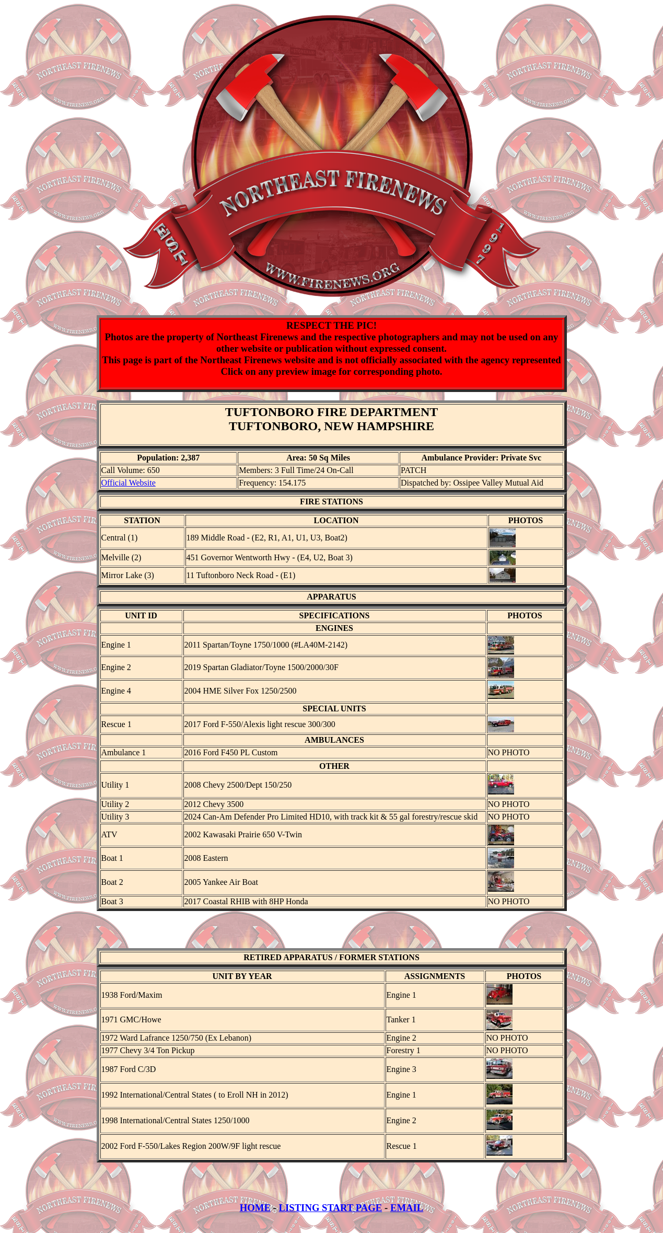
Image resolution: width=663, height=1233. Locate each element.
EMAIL (406, 1217)
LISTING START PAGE (330, 1217)
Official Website (128, 482)
